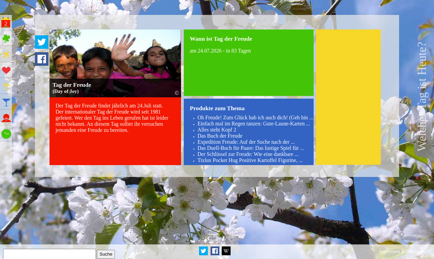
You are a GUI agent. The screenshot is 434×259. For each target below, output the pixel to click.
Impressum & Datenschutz (404, 251)
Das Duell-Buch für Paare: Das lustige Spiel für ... (250, 148)
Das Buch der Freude (219, 136)
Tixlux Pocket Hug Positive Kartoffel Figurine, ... (250, 160)
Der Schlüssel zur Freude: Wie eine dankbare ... (247, 154)
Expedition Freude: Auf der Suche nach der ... (246, 142)
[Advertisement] (348, 97)
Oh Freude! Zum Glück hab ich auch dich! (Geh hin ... (255, 117)
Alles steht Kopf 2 (216, 130)
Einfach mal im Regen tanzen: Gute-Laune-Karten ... (253, 123)
